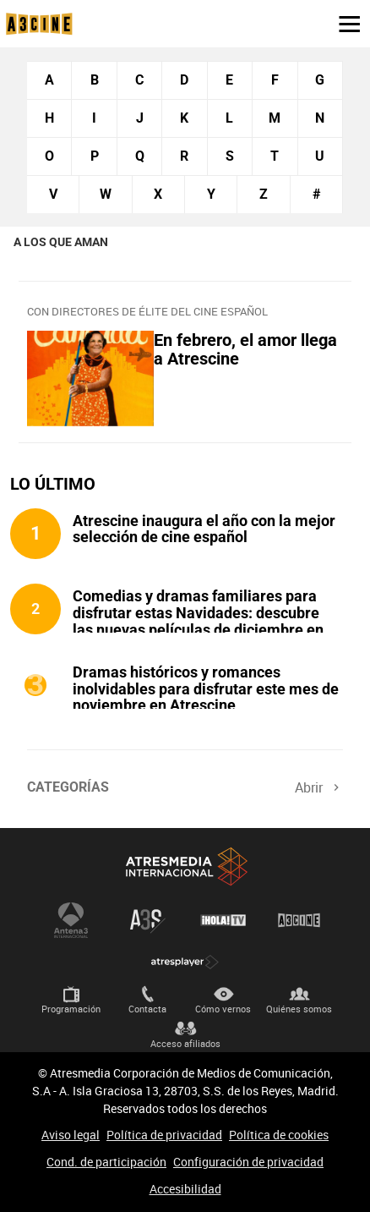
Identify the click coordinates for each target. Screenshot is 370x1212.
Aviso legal (70, 1135)
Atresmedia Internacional (185, 866)
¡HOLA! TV (223, 920)
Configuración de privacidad (248, 1162)
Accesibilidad (185, 1189)
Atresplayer (185, 962)
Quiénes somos (299, 1008)
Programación (71, 1008)
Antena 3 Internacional (71, 920)
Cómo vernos (223, 1008)
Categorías (68, 787)
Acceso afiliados (185, 1043)
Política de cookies (279, 1135)
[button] (343, 23)
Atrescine (299, 920)
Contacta (147, 1008)
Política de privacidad (164, 1135)
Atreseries (147, 920)
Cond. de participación (106, 1162)
